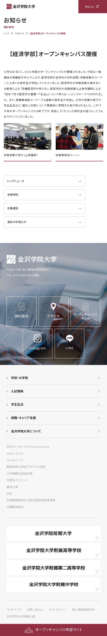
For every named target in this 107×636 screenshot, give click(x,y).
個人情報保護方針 (83, 609)
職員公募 (12, 487)
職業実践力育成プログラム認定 (26, 466)
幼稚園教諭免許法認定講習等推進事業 (31, 500)
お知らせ (19, 33)
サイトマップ (14, 609)
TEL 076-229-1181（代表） (23, 275)
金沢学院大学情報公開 (21, 616)
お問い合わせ (35, 609)
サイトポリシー (58, 609)
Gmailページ (15, 460)
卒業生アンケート (17, 480)
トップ (6, 33)
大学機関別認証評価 (19, 473)
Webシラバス (15, 453)
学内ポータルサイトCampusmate (28, 446)
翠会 (9, 493)
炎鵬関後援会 (15, 507)
